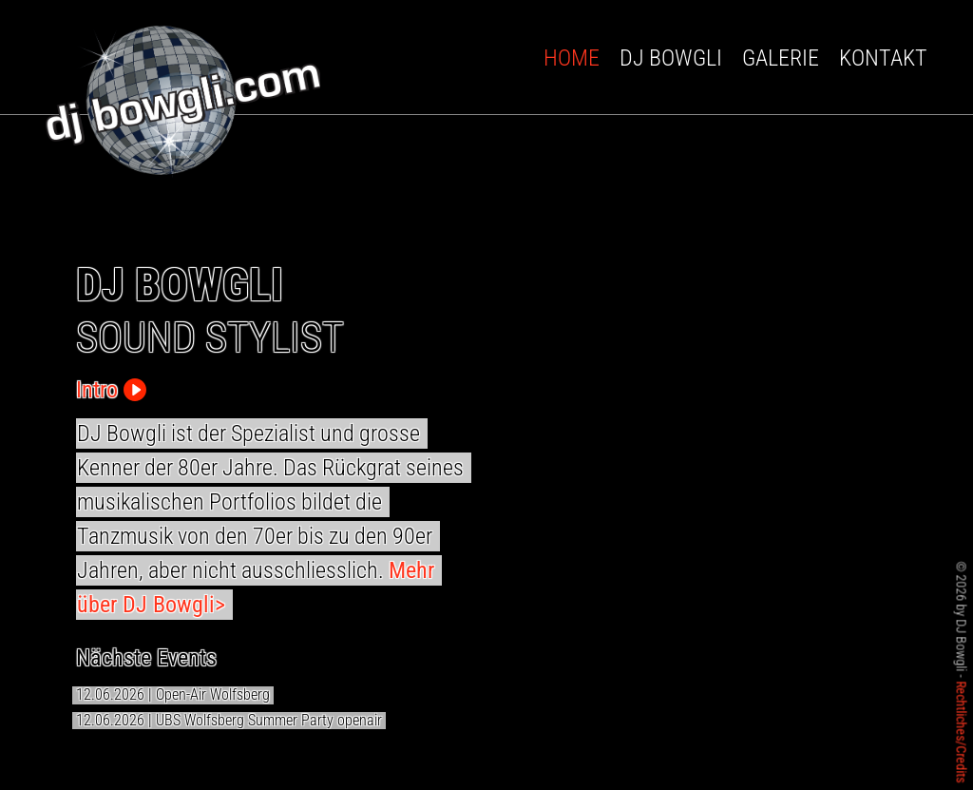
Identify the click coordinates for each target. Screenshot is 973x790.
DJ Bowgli (671, 58)
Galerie (780, 58)
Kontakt (883, 58)
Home (572, 58)
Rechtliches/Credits (961, 731)
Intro (111, 389)
